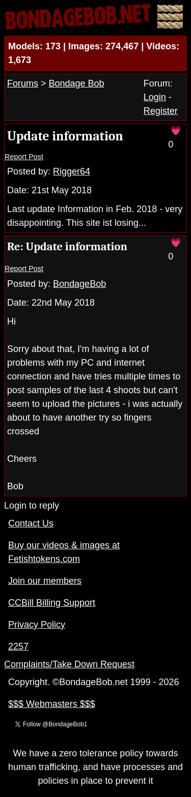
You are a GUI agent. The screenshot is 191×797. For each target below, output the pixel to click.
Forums (22, 83)
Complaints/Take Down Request (69, 664)
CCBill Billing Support (51, 603)
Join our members (44, 581)
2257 (18, 646)
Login (155, 97)
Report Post (24, 157)
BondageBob (79, 284)
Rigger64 (71, 171)
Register (161, 111)
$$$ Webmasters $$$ (51, 704)
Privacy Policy (36, 624)
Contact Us (30, 523)
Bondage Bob (76, 83)
